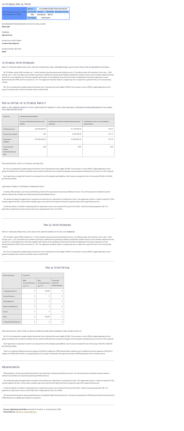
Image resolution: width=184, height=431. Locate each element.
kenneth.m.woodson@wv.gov (26, 412)
